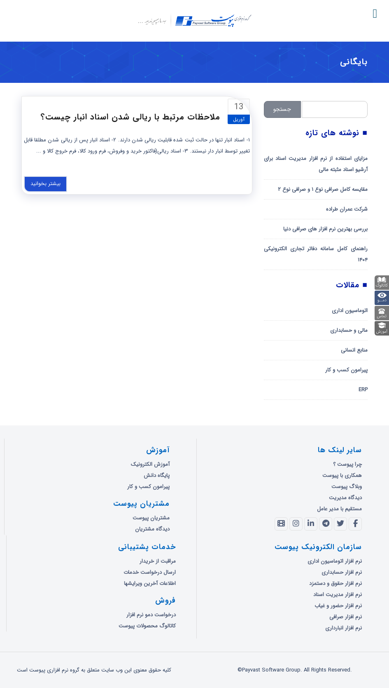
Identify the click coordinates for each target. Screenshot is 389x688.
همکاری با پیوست (342, 475)
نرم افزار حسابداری (341, 572)
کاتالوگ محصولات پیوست (147, 626)
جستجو (282, 109)
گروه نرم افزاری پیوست (44, 62)
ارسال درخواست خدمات (149, 572)
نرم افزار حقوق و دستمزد (335, 583)
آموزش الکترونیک (150, 464)
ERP (363, 389)
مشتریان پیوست (151, 518)
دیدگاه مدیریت (345, 497)
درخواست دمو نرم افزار (151, 615)
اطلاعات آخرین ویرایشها (150, 583)
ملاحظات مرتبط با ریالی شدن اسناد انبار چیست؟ (130, 116)
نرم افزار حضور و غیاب (338, 605)
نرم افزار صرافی (345, 617)
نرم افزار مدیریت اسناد (337, 594)
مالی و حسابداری (349, 330)
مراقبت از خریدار (158, 561)
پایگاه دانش (157, 475)
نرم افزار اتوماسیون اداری (334, 561)
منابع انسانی (354, 350)
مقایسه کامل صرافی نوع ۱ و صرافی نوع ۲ (323, 189)
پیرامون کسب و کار (346, 370)
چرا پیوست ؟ (347, 464)
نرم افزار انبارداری (343, 628)
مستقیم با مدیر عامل (339, 509)
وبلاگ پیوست (346, 486)
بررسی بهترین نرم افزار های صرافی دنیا (325, 229)
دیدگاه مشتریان (152, 529)
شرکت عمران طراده (347, 209)
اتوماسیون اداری (350, 310)
